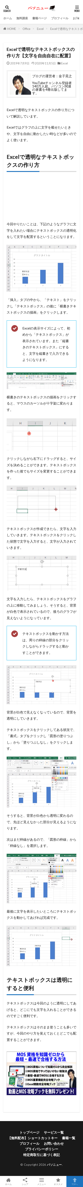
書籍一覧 (68, 1138)
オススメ (58, 1181)
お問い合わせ (54, 1143)
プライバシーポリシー (41, 1149)
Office (26, 29)
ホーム (7, 18)
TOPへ (74, 1181)
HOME (11, 29)
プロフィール (59, 18)
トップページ (29, 1132)
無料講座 (22, 18)
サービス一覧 (54, 1132)
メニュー (41, 1181)
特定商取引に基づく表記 (41, 1155)
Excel (40, 29)
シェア (25, 1181)
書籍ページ (39, 18)
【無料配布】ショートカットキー (33, 1138)
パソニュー (54, 1164)
